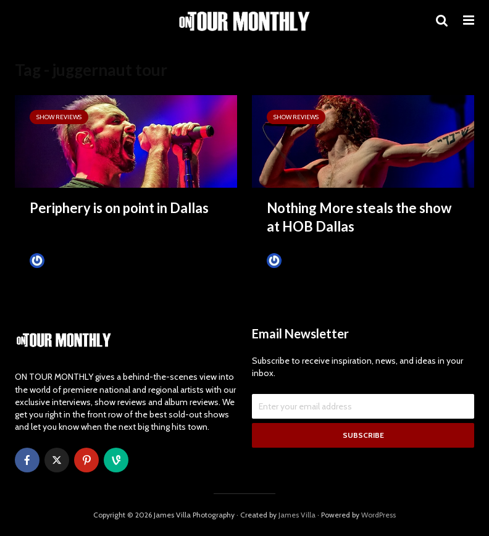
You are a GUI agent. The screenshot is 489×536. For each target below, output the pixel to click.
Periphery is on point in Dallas (119, 207)
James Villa (58, 260)
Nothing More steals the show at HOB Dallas (359, 217)
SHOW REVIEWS (59, 117)
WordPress (378, 514)
